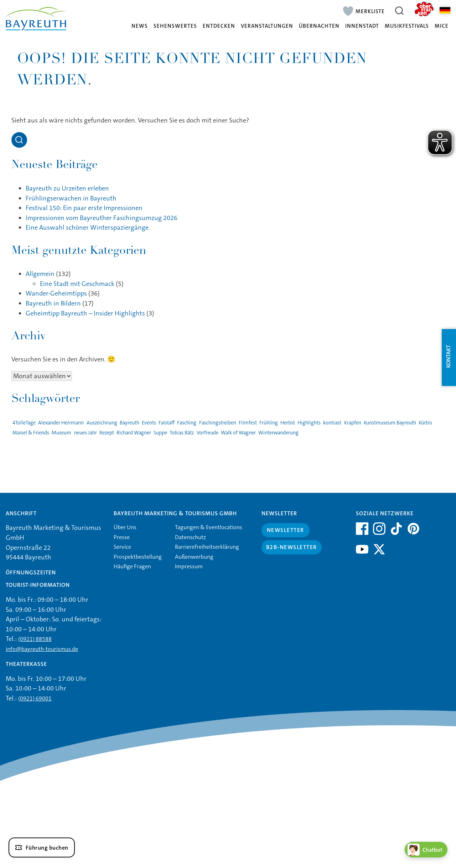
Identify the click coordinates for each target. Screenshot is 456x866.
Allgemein (40, 274)
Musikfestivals (407, 26)
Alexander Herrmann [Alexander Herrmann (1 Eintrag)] (61, 422)
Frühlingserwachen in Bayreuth (71, 198)
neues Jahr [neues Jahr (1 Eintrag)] (85, 432)
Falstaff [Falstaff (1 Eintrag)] (167, 422)
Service (122, 547)
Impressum (189, 566)
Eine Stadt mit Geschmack (77, 284)
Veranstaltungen (267, 26)
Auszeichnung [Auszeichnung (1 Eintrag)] (102, 422)
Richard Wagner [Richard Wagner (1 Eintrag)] (133, 432)
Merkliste (370, 11)
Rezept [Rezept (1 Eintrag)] (106, 432)
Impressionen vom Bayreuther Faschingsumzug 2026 (101, 218)
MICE (442, 26)
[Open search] (19, 140)
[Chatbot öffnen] (426, 849)
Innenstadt (362, 26)
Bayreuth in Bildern (53, 303)
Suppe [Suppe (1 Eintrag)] (160, 432)
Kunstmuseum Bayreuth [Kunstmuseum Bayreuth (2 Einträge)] (390, 422)
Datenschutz (190, 537)
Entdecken (219, 26)
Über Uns (125, 527)
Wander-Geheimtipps (56, 293)
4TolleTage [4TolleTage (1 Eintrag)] (24, 422)
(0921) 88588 (35, 639)
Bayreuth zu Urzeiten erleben (67, 188)
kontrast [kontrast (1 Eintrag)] (332, 422)
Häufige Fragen (132, 566)
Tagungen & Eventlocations (208, 527)
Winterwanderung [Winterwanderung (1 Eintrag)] (278, 432)
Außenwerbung (194, 556)
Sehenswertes (175, 26)
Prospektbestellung (138, 556)
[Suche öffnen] (399, 10)
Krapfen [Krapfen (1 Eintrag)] (352, 422)
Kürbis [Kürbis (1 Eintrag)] (425, 422)
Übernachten (319, 26)
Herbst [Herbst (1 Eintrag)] (287, 422)
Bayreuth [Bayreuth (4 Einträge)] (129, 422)
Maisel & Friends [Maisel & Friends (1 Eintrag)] (30, 432)
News (139, 26)
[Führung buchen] (42, 847)
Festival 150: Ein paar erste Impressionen (84, 208)
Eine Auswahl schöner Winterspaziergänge (87, 227)
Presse (122, 537)
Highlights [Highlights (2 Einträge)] (309, 422)
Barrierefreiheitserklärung (207, 547)
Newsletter (285, 530)
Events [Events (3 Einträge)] (149, 422)
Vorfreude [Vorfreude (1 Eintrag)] (207, 432)
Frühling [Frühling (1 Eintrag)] (268, 422)
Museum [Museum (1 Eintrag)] (61, 432)
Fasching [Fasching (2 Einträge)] (186, 422)
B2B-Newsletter (291, 547)
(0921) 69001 (35, 698)
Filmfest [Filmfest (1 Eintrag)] (248, 422)
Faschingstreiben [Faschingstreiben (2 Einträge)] (217, 422)
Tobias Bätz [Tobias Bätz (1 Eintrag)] (182, 432)
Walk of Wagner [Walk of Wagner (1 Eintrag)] (238, 432)
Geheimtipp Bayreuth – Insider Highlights (85, 313)
